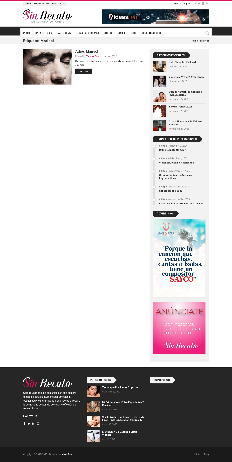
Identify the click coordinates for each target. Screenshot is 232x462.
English (108, 33)
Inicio (26, 33)
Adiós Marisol (86, 51)
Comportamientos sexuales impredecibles (185, 93)
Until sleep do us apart (182, 62)
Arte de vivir (65, 33)
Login (175, 3)
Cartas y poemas (88, 33)
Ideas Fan (66, 454)
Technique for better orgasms (120, 387)
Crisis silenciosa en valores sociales (181, 203)
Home (195, 40)
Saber (121, 33)
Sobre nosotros (152, 33)
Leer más (83, 71)
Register (187, 3)
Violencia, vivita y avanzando (186, 77)
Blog (133, 33)
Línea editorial (44, 33)
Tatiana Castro (94, 56)
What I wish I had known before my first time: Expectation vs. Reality (123, 418)
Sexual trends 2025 (180, 106)
